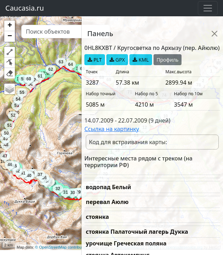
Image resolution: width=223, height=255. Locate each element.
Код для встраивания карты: (128, 142)
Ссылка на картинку (111, 129)
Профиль (168, 59)
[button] (9, 26)
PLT (95, 59)
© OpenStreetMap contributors (61, 247)
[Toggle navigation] (208, 8)
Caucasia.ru (24, 8)
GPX (117, 59)
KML (141, 59)
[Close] (214, 33)
